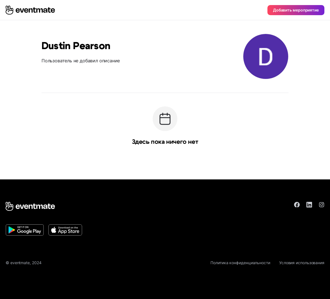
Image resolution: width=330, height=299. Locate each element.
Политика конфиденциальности (240, 262)
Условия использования (301, 262)
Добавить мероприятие (296, 10)
